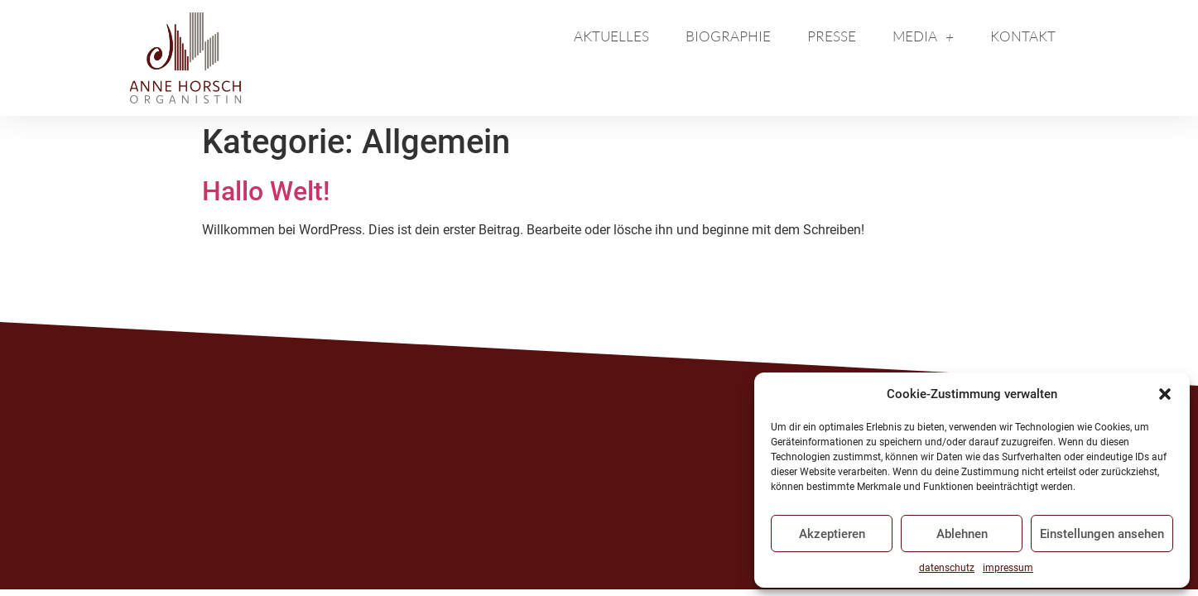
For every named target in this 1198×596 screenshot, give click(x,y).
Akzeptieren (832, 533)
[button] (1165, 394)
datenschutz (946, 568)
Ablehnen (962, 533)
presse (831, 36)
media (923, 37)
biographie (728, 36)
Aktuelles (611, 36)
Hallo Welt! (266, 191)
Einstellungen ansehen (1102, 533)
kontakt (1023, 36)
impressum (1008, 568)
